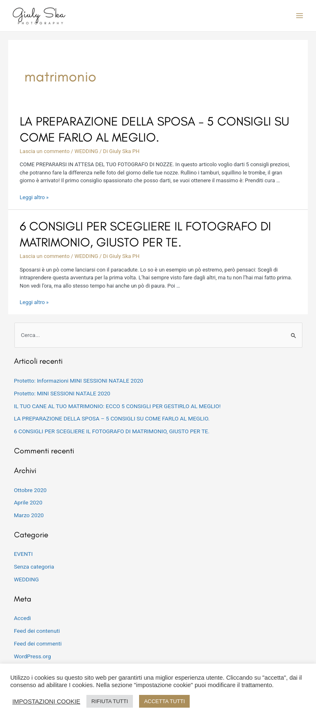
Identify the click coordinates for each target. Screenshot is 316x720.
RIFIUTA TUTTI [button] (109, 701)
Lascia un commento (45, 151)
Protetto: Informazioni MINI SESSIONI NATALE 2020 (78, 380)
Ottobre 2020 (30, 490)
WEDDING (86, 151)
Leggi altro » (34, 197)
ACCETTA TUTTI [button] (164, 701)
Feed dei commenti (38, 643)
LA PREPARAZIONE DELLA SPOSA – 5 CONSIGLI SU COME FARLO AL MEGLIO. (112, 418)
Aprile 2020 (28, 502)
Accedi (22, 618)
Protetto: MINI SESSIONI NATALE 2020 (62, 393)
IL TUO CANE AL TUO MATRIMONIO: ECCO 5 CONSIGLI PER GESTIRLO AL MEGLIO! (117, 406)
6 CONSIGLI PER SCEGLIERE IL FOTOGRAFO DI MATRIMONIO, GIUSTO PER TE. (112, 431)
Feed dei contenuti (37, 630)
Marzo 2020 (29, 515)
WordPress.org (32, 656)
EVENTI (23, 553)
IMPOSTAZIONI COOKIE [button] (46, 701)
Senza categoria (34, 566)
